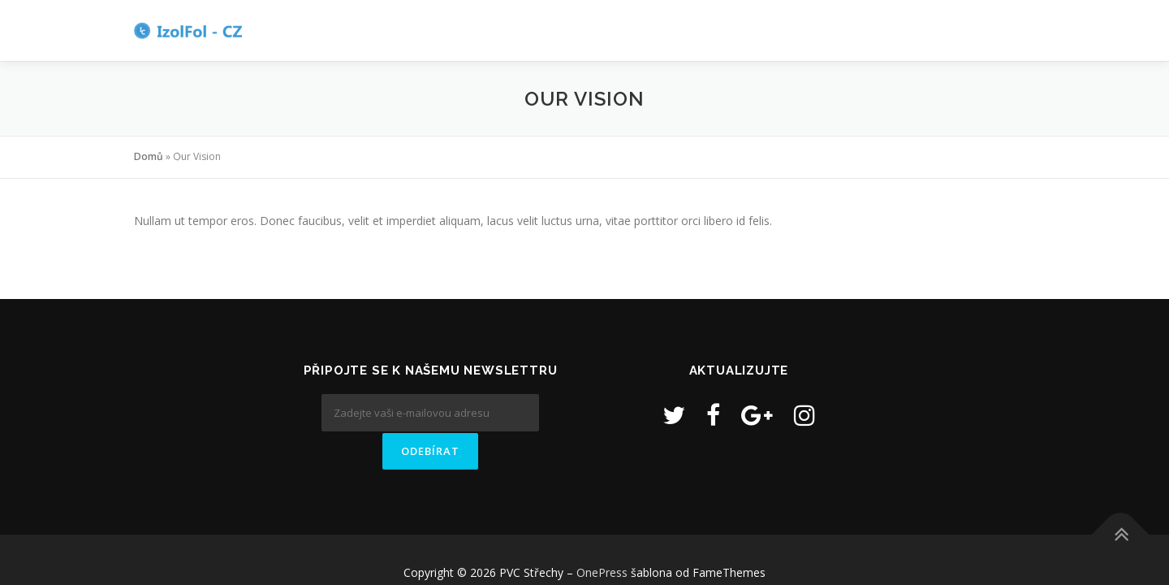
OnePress (602, 538)
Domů (148, 156)
